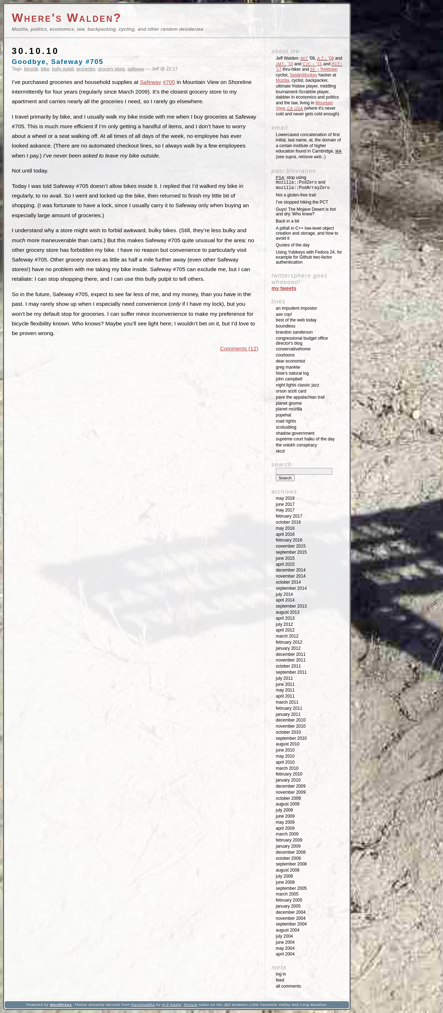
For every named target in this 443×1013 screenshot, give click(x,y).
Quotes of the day (293, 245)
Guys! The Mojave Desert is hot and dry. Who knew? (306, 212)
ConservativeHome (293, 348)
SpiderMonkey (303, 75)
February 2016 (289, 540)
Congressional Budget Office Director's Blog (302, 341)
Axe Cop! (284, 314)
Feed (280, 980)
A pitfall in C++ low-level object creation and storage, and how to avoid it (307, 233)
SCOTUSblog (286, 427)
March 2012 (287, 636)
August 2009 (287, 804)
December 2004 (290, 912)
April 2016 (285, 534)
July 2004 (284, 936)
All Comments (288, 986)
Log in (281, 974)
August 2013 (287, 612)
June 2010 (285, 750)
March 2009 (287, 834)
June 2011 (285, 684)
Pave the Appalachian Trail (300, 397)
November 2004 (290, 918)
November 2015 (290, 546)
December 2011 (290, 654)
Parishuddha (143, 1005)
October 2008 (288, 858)
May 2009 (285, 822)
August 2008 (287, 870)
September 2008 (291, 864)
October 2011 (288, 666)
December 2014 (290, 570)
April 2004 (285, 954)
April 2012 (285, 630)
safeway (136, 68)
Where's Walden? (67, 17)
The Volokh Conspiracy (296, 445)
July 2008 (284, 876)
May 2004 (285, 948)
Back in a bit (287, 221)
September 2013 (291, 606)
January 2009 (288, 846)
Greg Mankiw (288, 367)
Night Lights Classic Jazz (297, 385)
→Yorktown (323, 69)
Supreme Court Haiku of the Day (305, 438)
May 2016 (285, 528)
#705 (169, 82)
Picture (191, 1005)
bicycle (31, 68)
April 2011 (285, 696)
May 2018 (285, 498)
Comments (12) (239, 348)
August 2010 (287, 744)
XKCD (280, 451)
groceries (85, 68)
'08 (325, 58)
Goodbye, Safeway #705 (57, 61)
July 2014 (284, 594)
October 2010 (288, 732)
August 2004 (287, 930)
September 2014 (291, 588)
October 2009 (288, 798)
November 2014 (290, 576)
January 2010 (288, 780)
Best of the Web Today (296, 320)
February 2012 (289, 642)
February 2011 (289, 708)
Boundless (285, 326)
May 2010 (285, 756)
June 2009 (285, 816)
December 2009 (290, 786)
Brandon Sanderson (294, 332)
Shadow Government (295, 433)
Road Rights (286, 421)
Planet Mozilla (289, 408)
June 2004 (285, 942)
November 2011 (290, 660)
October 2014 (288, 582)
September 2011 (291, 672)
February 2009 (289, 840)
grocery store (111, 68)
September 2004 (291, 924)
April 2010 (285, 762)
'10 (284, 63)
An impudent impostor (296, 308)
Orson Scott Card (291, 391)
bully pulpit (63, 68)
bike (45, 68)
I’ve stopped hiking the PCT (302, 202)
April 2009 (285, 828)
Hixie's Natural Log (292, 373)
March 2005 (287, 894)
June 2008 (285, 882)
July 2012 (284, 624)
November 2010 (290, 726)
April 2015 (285, 564)
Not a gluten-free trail (296, 195)
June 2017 (285, 504)
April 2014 (285, 600)
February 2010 (289, 774)
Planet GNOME (289, 403)
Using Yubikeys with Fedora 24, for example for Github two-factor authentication (309, 257)
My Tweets (284, 288)
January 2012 (288, 648)
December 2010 (290, 720)
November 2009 (290, 792)
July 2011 (284, 678)
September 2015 (291, 552)
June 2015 (285, 558)
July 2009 (284, 810)
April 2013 (285, 618)
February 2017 (289, 516)
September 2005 (291, 888)
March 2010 (287, 768)
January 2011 (288, 714)
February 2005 (289, 900)
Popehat (283, 415)
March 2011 (287, 702)
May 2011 (285, 690)
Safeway (150, 82)
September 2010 (291, 738)
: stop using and (303, 183)
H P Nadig (171, 1005)
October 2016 (288, 522)
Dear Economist (290, 361)
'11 (312, 63)
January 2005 (288, 906)
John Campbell (289, 378)
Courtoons (285, 355)
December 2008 (290, 852)
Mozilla (282, 80)
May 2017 (285, 510)
